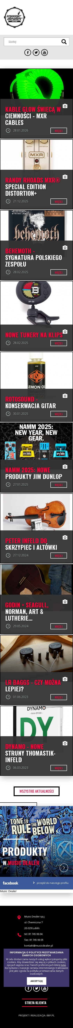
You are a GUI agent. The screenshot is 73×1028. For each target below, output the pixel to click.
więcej (59, 131)
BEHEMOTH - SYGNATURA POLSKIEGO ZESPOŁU (33, 257)
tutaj (63, 965)
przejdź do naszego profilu (53, 883)
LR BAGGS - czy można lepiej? (33, 685)
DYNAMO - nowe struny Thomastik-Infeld (30, 753)
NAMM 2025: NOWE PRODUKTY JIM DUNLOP (33, 473)
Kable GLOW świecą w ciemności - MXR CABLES (33, 116)
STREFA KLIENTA (35, 1002)
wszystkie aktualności (36, 791)
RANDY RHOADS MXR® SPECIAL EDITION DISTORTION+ (32, 187)
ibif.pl (51, 1015)
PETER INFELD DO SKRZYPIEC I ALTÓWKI (31, 544)
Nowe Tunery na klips (34, 335)
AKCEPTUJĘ (37, 981)
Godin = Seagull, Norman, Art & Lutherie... (26, 611)
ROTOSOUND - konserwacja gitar (30, 402)
